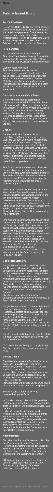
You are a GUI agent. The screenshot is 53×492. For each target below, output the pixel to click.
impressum (46, 487)
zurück (10, 487)
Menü (6, 3)
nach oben (17, 487)
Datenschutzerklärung (34, 487)
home (5, 487)
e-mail (24, 487)
